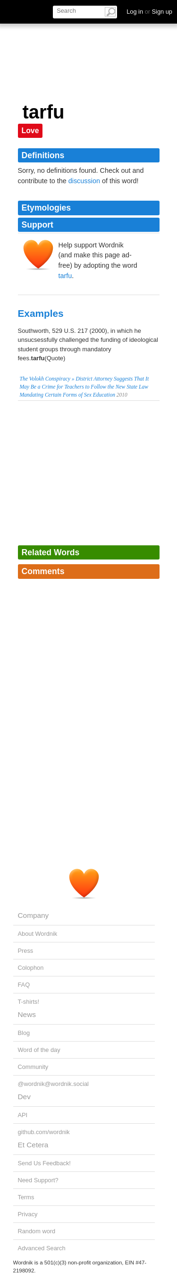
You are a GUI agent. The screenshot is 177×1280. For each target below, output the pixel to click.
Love (30, 131)
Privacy (28, 1214)
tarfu (65, 276)
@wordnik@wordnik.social (53, 1083)
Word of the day (39, 1049)
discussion (84, 181)
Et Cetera (33, 1145)
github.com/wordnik (44, 1132)
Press (26, 950)
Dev (24, 1097)
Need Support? (38, 1180)
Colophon (31, 967)
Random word (37, 1231)
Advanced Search (42, 1248)
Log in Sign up (149, 11)
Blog (24, 1032)
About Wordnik (38, 933)
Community (33, 1066)
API (23, 1115)
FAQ (24, 984)
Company (33, 915)
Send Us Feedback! (44, 1163)
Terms (26, 1197)
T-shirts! (29, 1001)
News (27, 1014)
